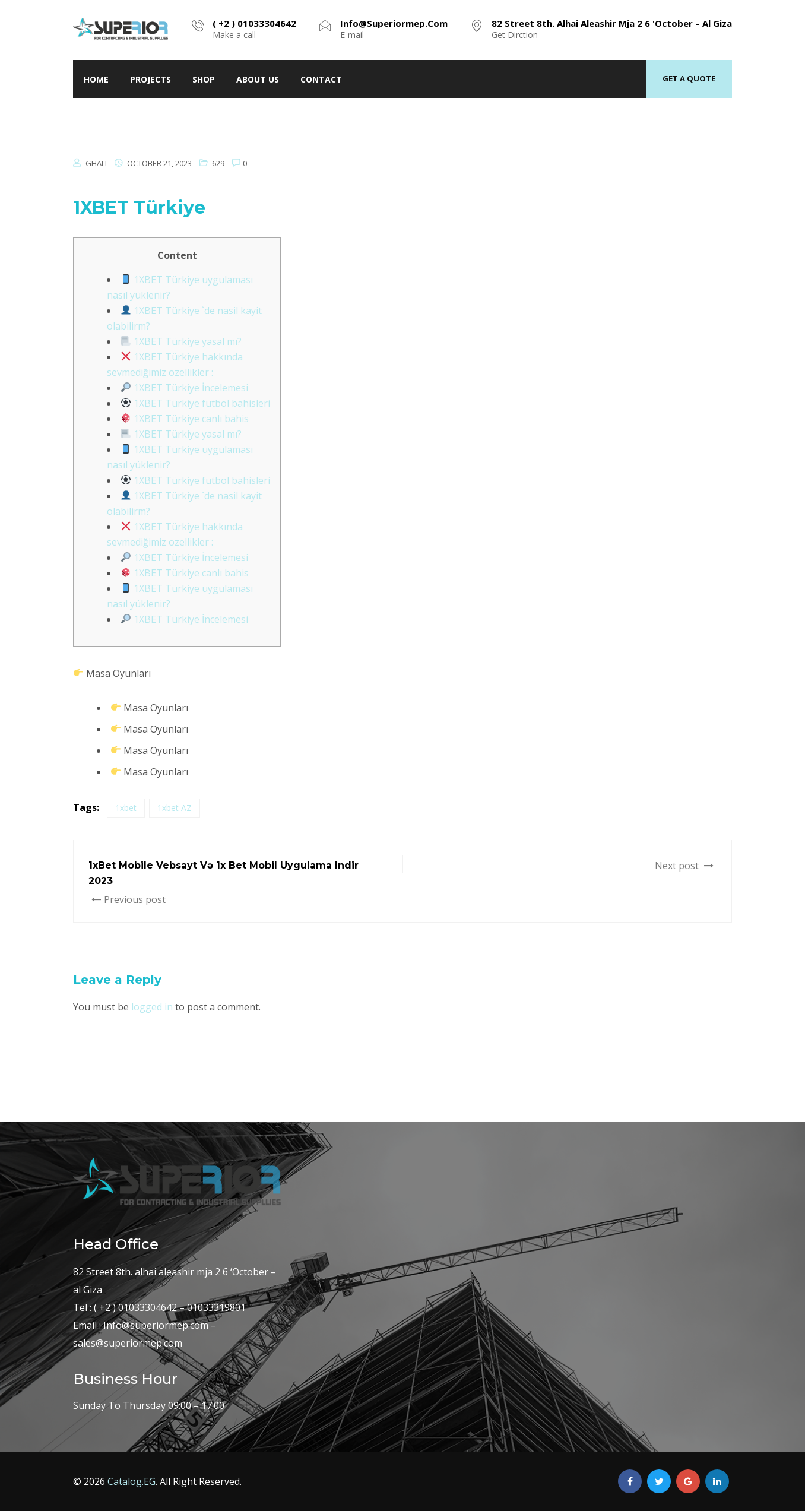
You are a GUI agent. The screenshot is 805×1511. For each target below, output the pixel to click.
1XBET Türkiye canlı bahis (185, 418)
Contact (321, 79)
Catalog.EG (131, 1481)
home (96, 79)
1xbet (126, 807)
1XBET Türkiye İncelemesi (184, 387)
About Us (257, 79)
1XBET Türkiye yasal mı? (181, 341)
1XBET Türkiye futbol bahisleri (195, 403)
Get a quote (689, 78)
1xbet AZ (174, 807)
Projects (150, 79)
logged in (152, 1006)
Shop (203, 79)
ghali (96, 163)
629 (218, 163)
